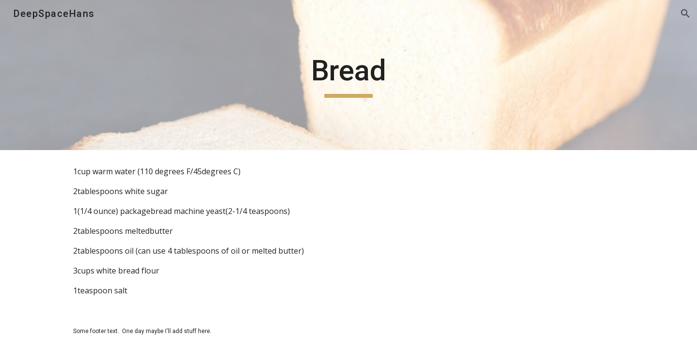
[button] (685, 13)
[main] (348, 75)
